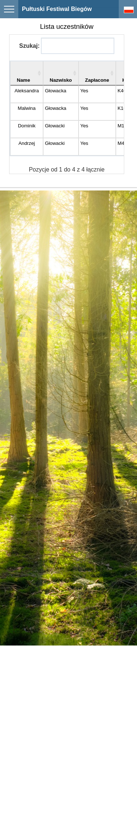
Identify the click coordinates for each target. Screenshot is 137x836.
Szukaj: (66, 46)
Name (23, 80)
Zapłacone (97, 80)
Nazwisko (61, 80)
